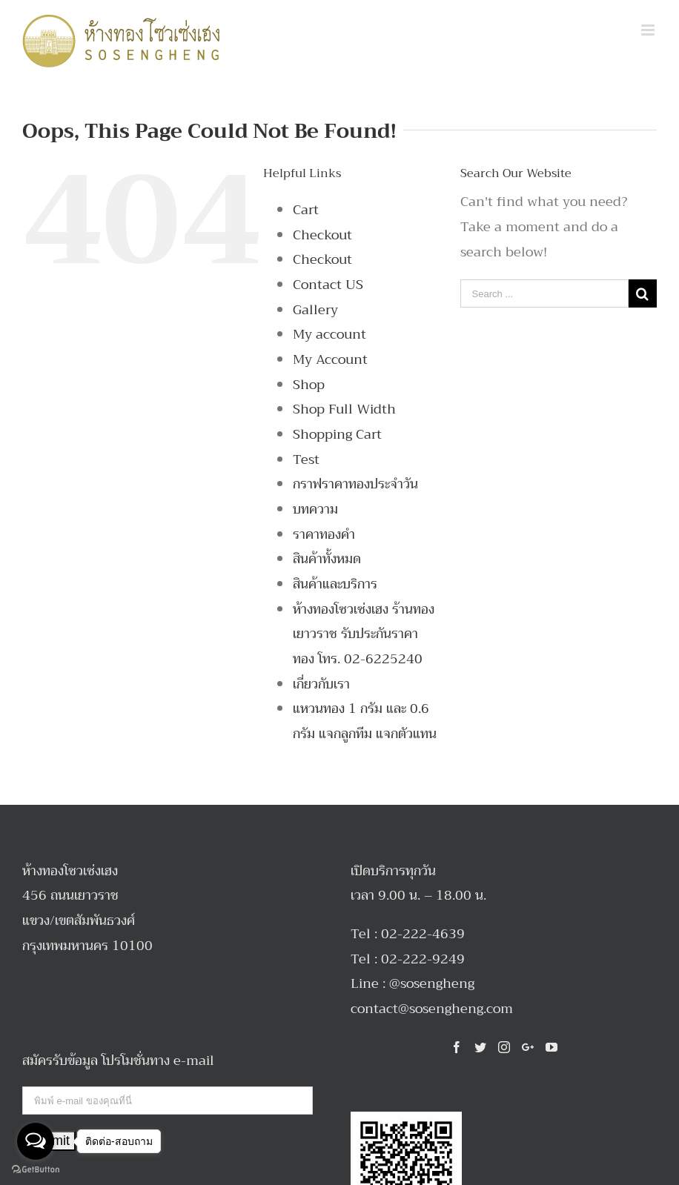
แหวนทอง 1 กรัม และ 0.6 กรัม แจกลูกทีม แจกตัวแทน (365, 721)
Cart (306, 210)
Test (306, 459)
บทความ (315, 509)
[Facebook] (457, 1047)
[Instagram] (504, 1047)
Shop (309, 384)
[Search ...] (544, 293)
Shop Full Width (344, 409)
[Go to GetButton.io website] (35, 1170)
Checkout (322, 235)
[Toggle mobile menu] (649, 30)
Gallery (315, 310)
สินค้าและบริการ (335, 584)
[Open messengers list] (35, 1141)
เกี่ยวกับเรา (321, 684)
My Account (330, 359)
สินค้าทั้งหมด (327, 559)
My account (329, 334)
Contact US (328, 284)
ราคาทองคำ (324, 534)
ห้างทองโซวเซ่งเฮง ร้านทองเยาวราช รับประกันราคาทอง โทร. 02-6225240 (363, 634)
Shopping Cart (337, 434)
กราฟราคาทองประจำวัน (355, 484)
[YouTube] (551, 1047)
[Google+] (528, 1047)
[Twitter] (480, 1047)
